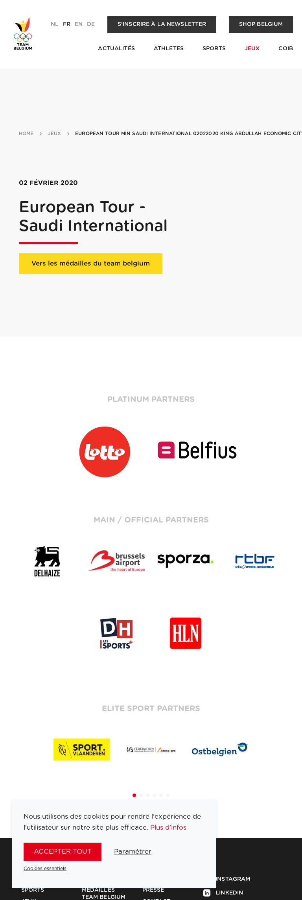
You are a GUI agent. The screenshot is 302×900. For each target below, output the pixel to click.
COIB (285, 48)
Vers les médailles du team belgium (90, 263)
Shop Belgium (261, 24)
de (91, 24)
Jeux (252, 48)
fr (66, 24)
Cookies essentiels (45, 868)
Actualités (116, 48)
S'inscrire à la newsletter (162, 24)
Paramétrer (132, 851)
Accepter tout (63, 851)
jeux (54, 133)
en (79, 24)
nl (55, 24)
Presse (153, 890)
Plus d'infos (168, 827)
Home (26, 133)
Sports (214, 48)
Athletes (169, 48)
